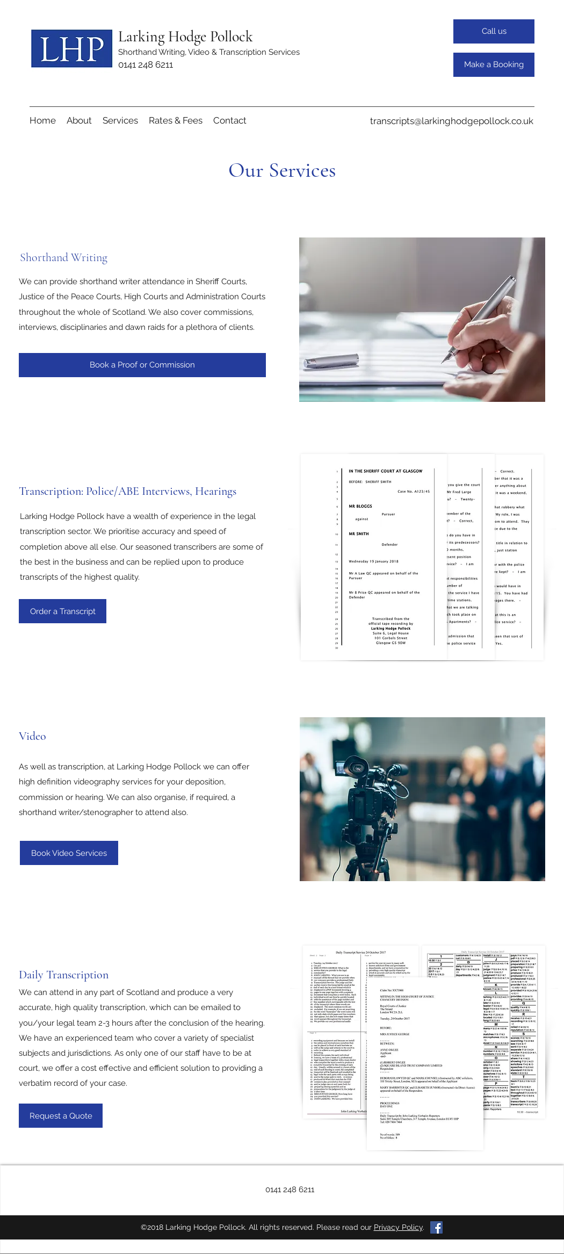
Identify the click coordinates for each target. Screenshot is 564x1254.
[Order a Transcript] (62, 611)
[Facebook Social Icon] (436, 1227)
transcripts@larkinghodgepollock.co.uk (451, 121)
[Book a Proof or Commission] (142, 365)
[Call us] (493, 31)
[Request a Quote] (61, 1116)
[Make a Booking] (493, 65)
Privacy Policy (398, 1227)
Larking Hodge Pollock (185, 36)
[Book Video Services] (69, 853)
